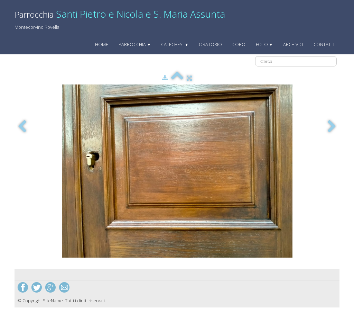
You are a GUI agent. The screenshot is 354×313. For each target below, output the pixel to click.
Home (101, 44)
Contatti (324, 44)
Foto (264, 44)
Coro (238, 44)
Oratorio (210, 44)
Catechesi (174, 44)
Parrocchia (135, 44)
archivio (293, 44)
